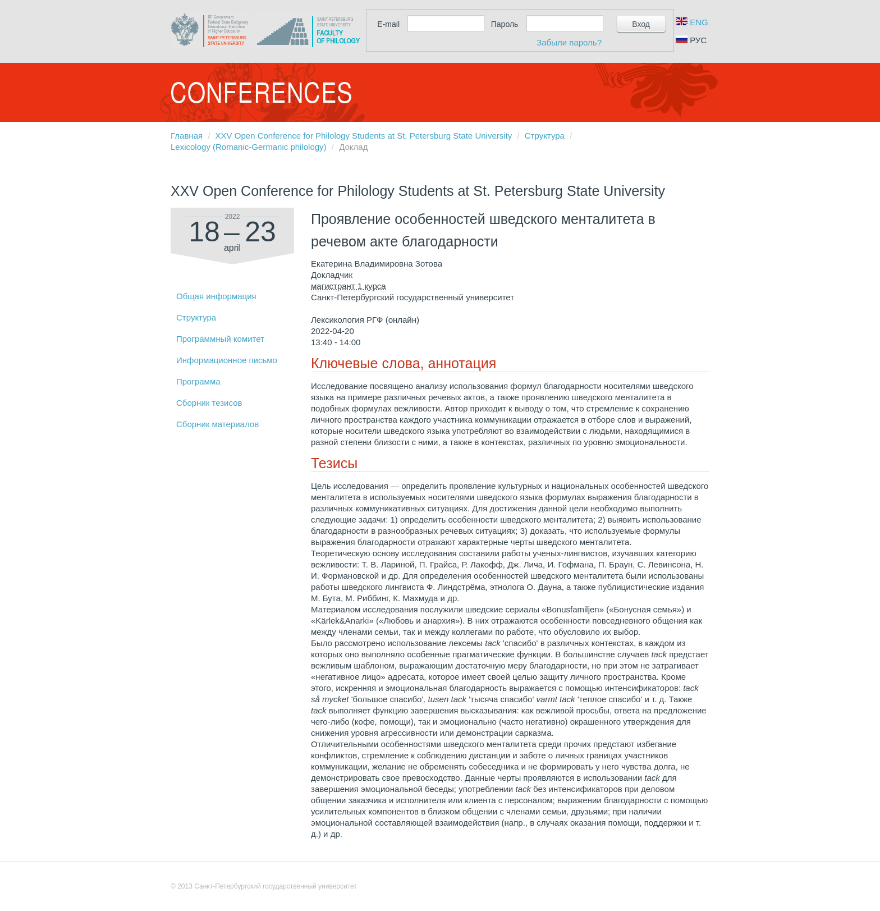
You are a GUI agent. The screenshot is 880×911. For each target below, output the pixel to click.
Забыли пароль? (569, 42)
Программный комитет (220, 339)
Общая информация (216, 296)
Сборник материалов (217, 424)
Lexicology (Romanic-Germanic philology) (249, 147)
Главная (187, 135)
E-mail (388, 24)
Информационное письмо (226, 360)
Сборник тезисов (209, 403)
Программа (198, 381)
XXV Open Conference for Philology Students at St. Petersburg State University (364, 135)
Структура (545, 135)
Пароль (505, 24)
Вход (641, 24)
